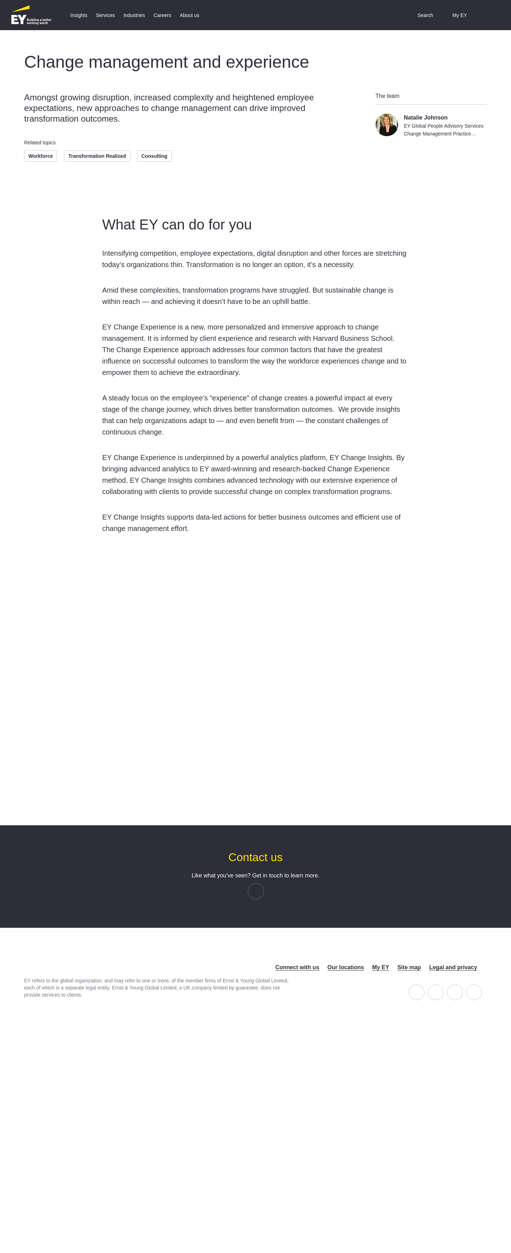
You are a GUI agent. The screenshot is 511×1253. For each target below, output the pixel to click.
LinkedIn (443, 988)
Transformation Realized (97, 156)
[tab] (78, 15)
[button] (420, 15)
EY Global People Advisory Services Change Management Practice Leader (444, 133)
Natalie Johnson (426, 118)
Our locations (346, 967)
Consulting (154, 156)
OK (255, 794)
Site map (409, 967)
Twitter (462, 988)
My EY (380, 967)
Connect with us (297, 967)
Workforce (40, 156)
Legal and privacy (453, 967)
